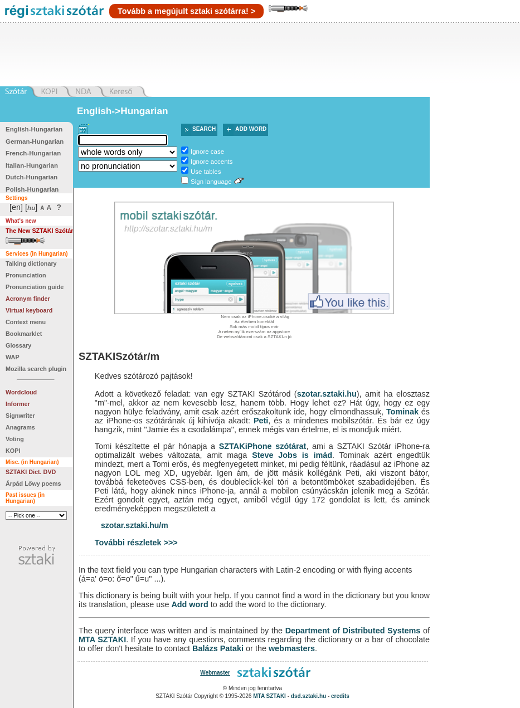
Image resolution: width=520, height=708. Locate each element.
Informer (18, 404)
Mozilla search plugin (36, 368)
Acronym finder (28, 298)
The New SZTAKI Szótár (40, 230)
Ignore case (207, 151)
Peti (261, 420)
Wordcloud (21, 392)
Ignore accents (212, 161)
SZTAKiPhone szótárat (263, 446)
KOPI (13, 450)
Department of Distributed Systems (353, 630)
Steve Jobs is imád (292, 455)
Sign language (211, 181)
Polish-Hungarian (32, 189)
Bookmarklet (24, 333)
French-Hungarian (33, 153)
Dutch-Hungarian (31, 177)
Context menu (26, 322)
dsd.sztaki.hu (308, 696)
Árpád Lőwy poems (33, 483)
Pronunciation (26, 275)
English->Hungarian (122, 110)
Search (204, 129)
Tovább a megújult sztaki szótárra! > (186, 11)
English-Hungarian (34, 129)
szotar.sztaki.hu (327, 393)
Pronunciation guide (35, 287)
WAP (13, 357)
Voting (15, 439)
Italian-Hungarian (32, 165)
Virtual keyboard (29, 310)
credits (340, 696)
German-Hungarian (35, 141)
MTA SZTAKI (102, 639)
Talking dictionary (31, 263)
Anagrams (20, 427)
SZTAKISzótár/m (119, 356)
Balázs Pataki (218, 648)
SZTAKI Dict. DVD (31, 471)
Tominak (402, 411)
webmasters (292, 648)
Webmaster (215, 673)
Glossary (18, 345)
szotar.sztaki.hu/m (134, 525)
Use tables (206, 171)
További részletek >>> (136, 542)
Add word (250, 129)
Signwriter (20, 415)
